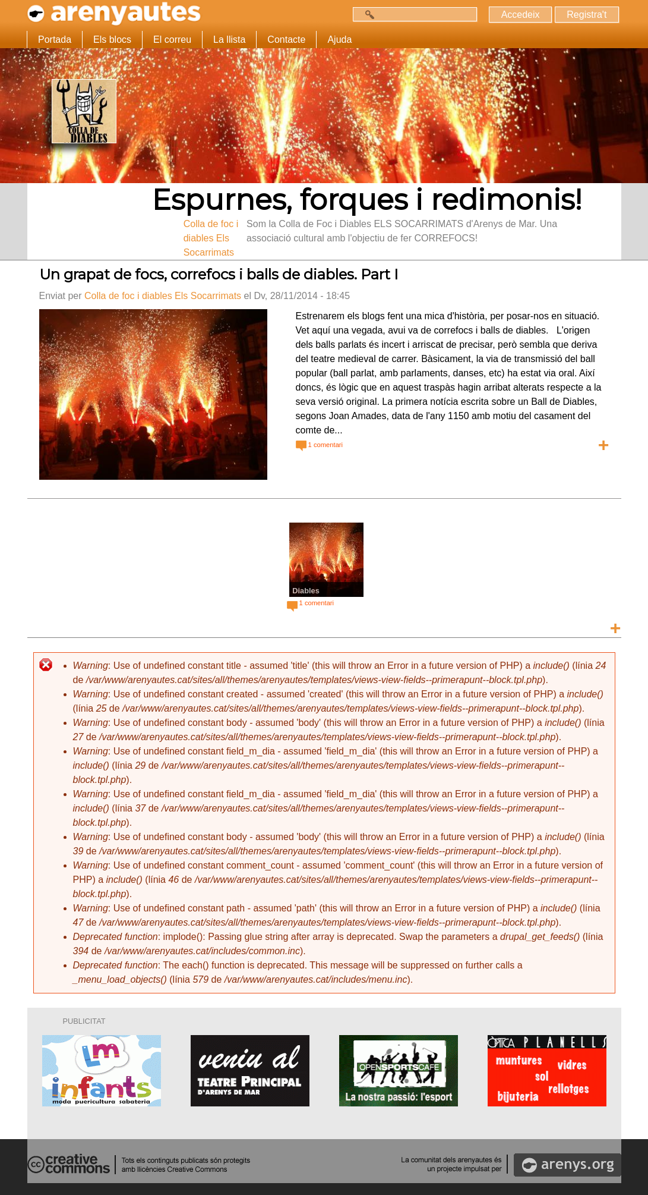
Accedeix (520, 15)
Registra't (586, 15)
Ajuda (339, 39)
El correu (172, 39)
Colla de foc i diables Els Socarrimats (162, 296)
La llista (229, 39)
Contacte (286, 39)
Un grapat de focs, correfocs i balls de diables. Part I (218, 274)
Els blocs (112, 39)
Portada (54, 39)
